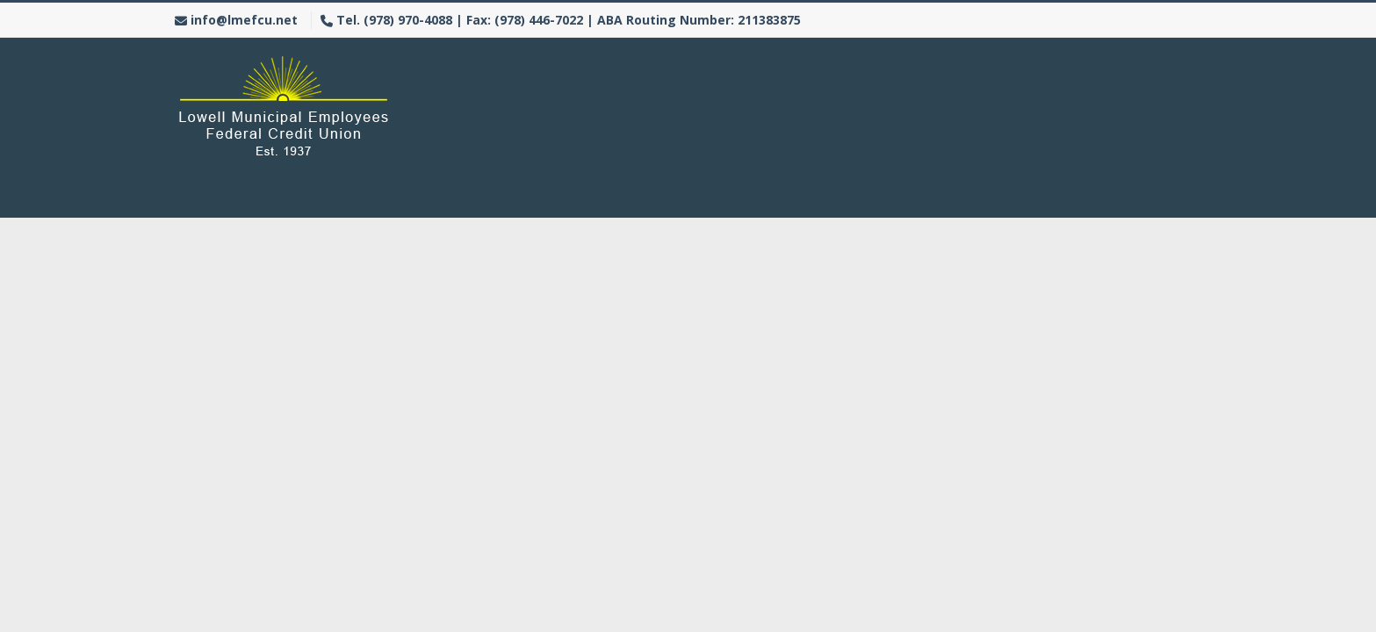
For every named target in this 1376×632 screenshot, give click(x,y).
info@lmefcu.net (244, 19)
